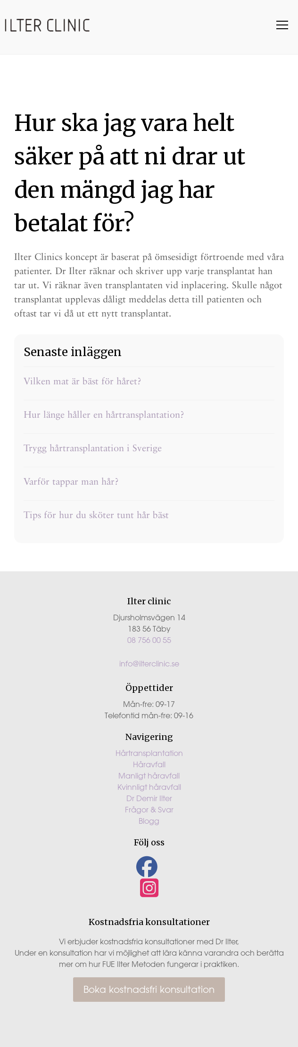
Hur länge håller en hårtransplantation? (104, 414)
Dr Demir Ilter (149, 798)
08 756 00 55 (149, 640)
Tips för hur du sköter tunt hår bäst (96, 514)
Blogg (149, 821)
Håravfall (149, 764)
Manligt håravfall (149, 775)
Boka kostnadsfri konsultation (149, 989)
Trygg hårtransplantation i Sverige (93, 448)
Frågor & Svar (149, 809)
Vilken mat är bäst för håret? (82, 381)
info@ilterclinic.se (149, 663)
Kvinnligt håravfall (149, 787)
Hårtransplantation (149, 753)
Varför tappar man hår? (71, 481)
